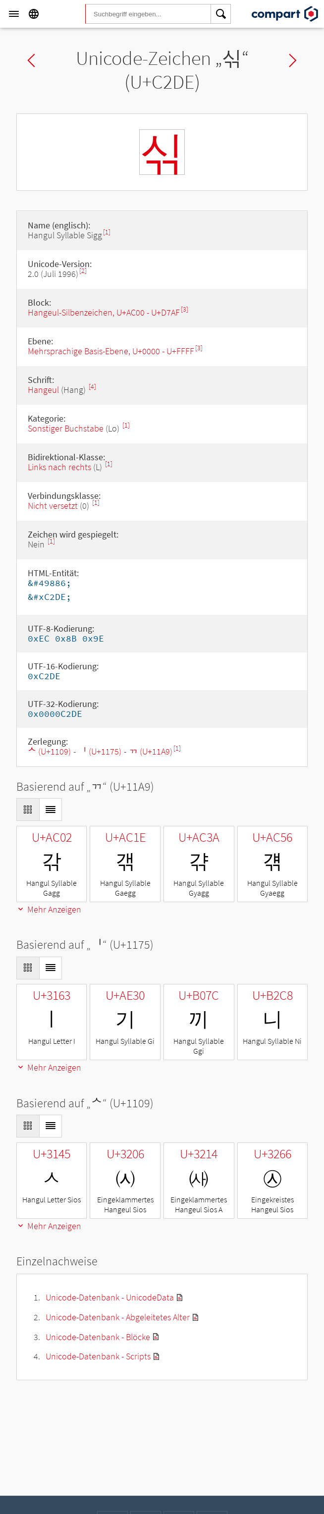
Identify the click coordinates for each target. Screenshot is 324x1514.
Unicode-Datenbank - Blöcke (98, 1337)
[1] (106, 232)
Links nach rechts (59, 467)
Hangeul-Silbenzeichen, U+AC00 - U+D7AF (104, 312)
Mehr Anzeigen (48, 909)
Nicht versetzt (53, 505)
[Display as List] (50, 809)
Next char (293, 60)
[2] (83, 271)
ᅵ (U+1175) (99, 751)
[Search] (221, 14)
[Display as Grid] (27, 809)
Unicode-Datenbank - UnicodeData (110, 1297)
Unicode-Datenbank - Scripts (98, 1356)
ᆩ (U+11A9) (150, 751)
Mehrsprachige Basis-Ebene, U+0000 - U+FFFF (111, 351)
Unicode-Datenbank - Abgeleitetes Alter (118, 1317)
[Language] (34, 14)
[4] (92, 386)
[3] (184, 309)
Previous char (31, 60)
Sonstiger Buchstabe (66, 428)
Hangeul (43, 389)
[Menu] (14, 14)
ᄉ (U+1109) (49, 751)
